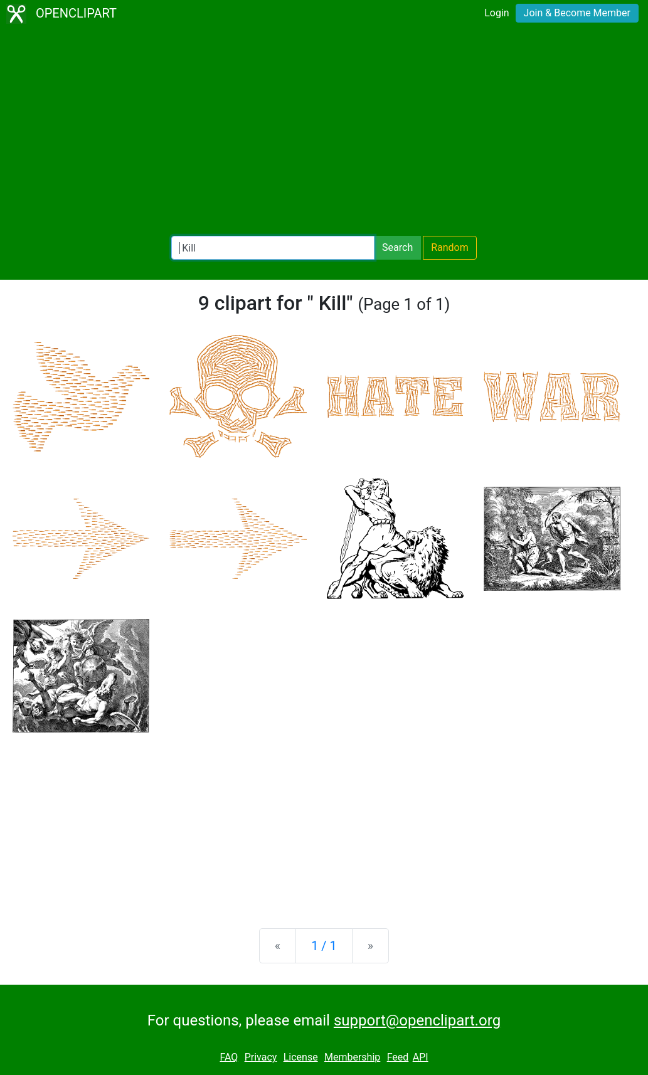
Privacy (261, 1057)
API (420, 1057)
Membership (352, 1057)
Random (450, 247)
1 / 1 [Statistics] (324, 945)
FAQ (229, 1057)
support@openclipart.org (417, 1020)
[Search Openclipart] (272, 248)
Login (496, 13)
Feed (398, 1057)
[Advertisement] (324, 132)
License (301, 1057)
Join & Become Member (577, 13)
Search (397, 247)
